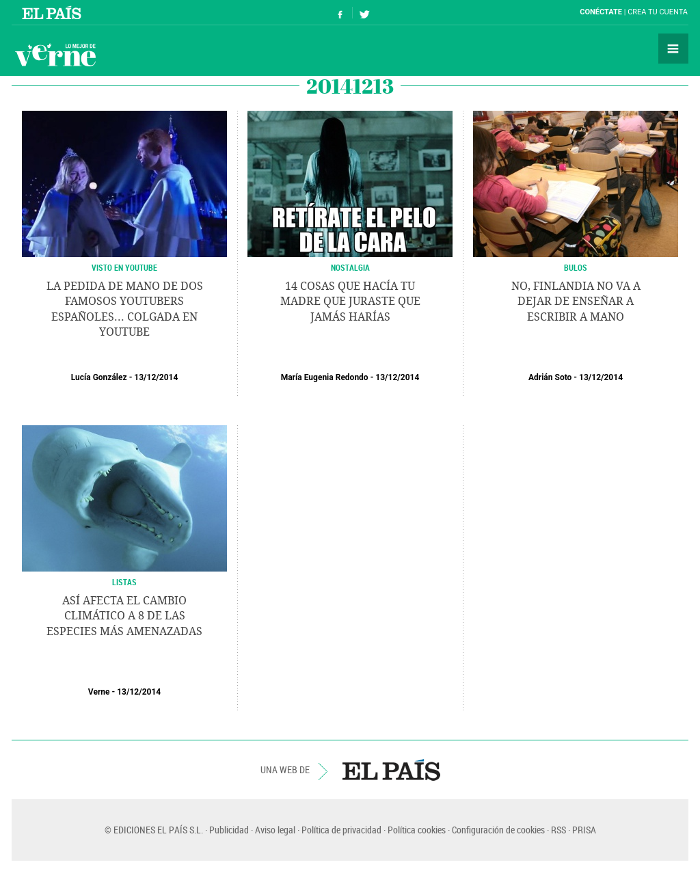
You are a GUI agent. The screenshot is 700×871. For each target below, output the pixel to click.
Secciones (673, 49)
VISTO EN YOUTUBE (124, 267)
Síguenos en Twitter (364, 12)
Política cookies (417, 829)
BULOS (575, 267)
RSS (558, 829)
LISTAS (124, 581)
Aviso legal (275, 829)
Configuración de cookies (498, 829)
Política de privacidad (341, 829)
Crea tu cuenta (658, 12)
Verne (55, 55)
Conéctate (601, 12)
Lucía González (99, 377)
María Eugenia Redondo (324, 377)
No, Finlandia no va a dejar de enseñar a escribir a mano (576, 301)
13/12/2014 (156, 377)
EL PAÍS (391, 770)
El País (53, 12)
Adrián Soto (549, 377)
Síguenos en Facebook (340, 12)
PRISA (584, 829)
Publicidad (229, 829)
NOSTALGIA (350, 267)
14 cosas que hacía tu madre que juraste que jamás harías (350, 301)
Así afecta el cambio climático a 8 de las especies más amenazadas (124, 616)
